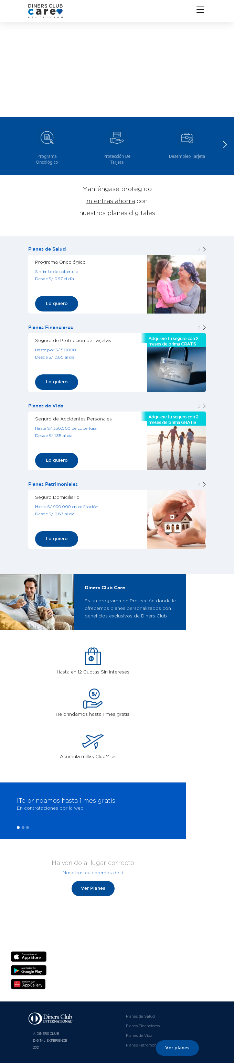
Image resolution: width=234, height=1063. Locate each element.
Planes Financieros (143, 1026)
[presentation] (8, 814)
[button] (225, 144)
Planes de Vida (139, 1035)
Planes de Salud (140, 1016)
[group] (47, 144)
